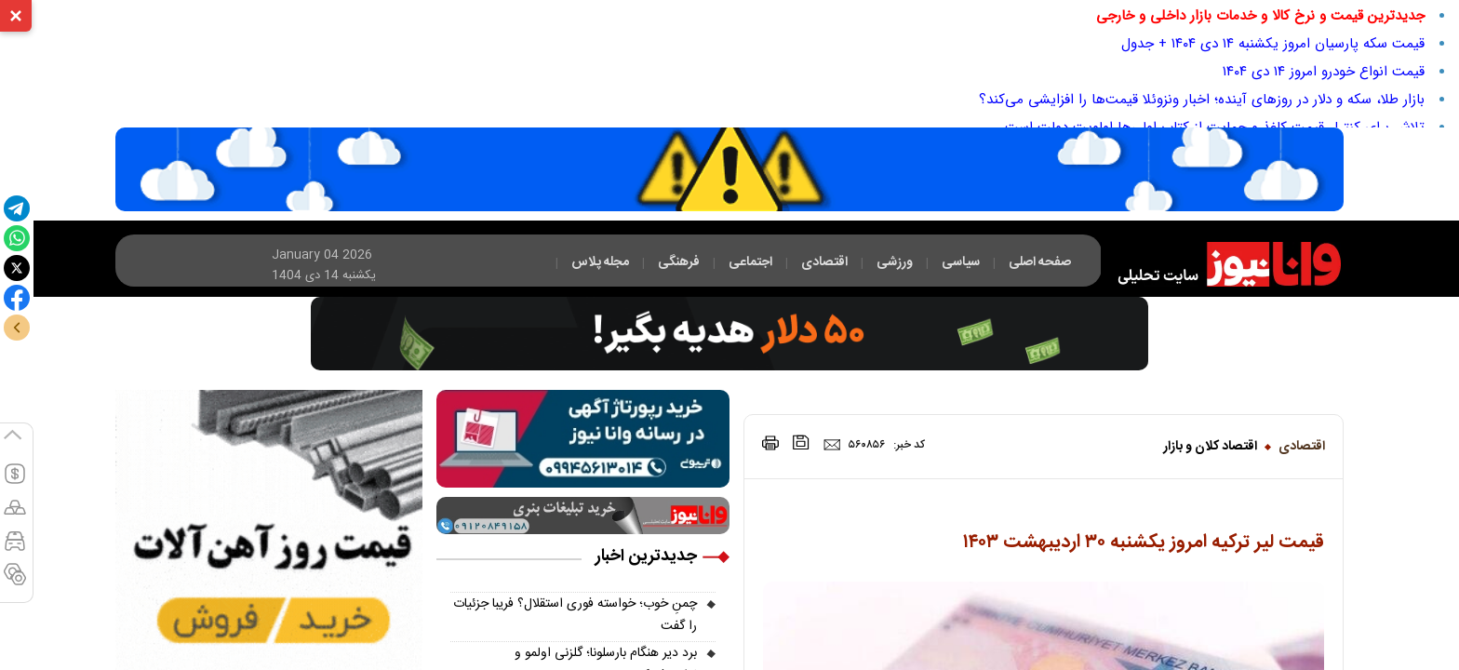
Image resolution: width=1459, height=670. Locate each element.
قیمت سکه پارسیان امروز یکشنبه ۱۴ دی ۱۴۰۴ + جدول (1273, 44)
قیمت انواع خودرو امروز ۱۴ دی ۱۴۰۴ (1324, 71)
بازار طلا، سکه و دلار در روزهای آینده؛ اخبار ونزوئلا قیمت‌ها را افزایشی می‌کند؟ (1202, 99)
